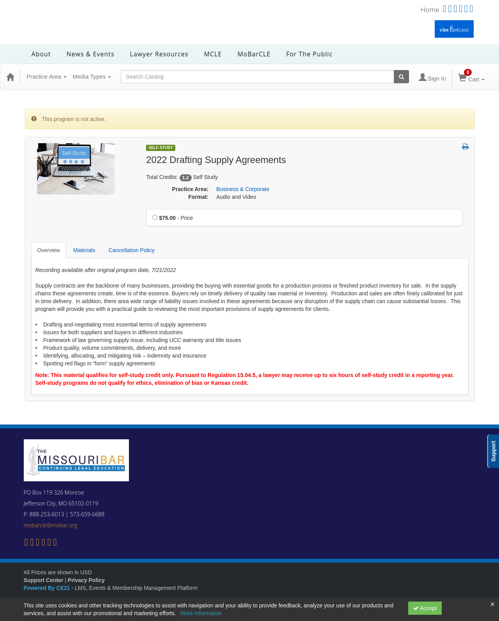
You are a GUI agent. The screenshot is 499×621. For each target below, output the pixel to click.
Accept (425, 608)
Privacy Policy (86, 580)
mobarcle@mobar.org (51, 525)
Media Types (91, 76)
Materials (84, 250)
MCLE (213, 54)
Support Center (43, 580)
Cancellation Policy (132, 250)
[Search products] (401, 76)
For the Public (309, 54)
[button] (465, 147)
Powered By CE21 (48, 588)
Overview (48, 250)
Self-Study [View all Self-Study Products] (160, 148)
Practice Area (46, 76)
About (41, 54)
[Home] (10, 76)
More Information (201, 613)
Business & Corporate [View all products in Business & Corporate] (242, 189)
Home (430, 9)
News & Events (91, 54)
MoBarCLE (253, 54)
